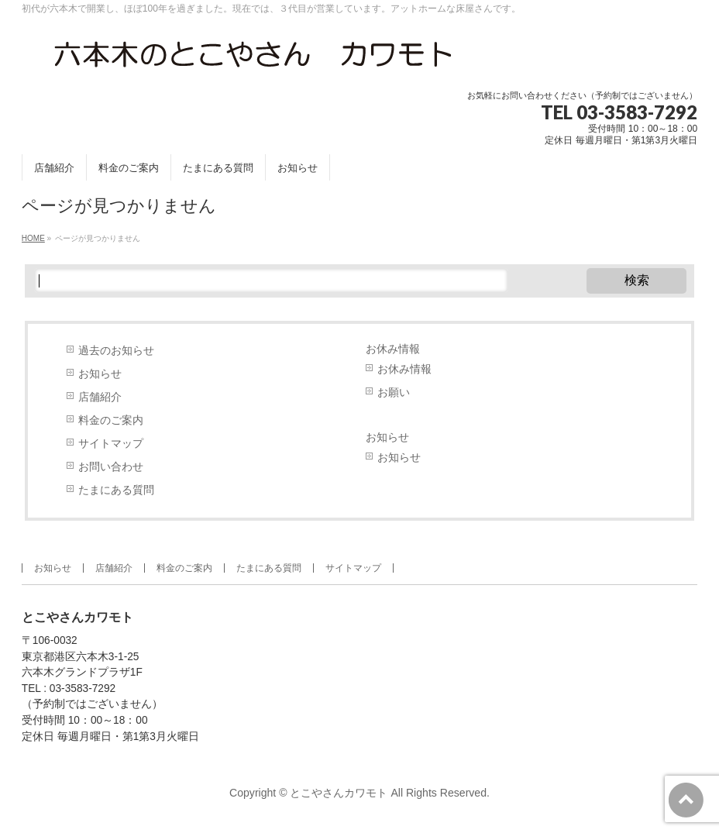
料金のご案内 (110, 420)
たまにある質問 (116, 490)
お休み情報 (393, 348)
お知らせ (100, 374)
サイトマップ (110, 443)
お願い (393, 392)
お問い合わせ (110, 467)
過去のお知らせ (116, 350)
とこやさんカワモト (338, 793)
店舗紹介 (100, 397)
